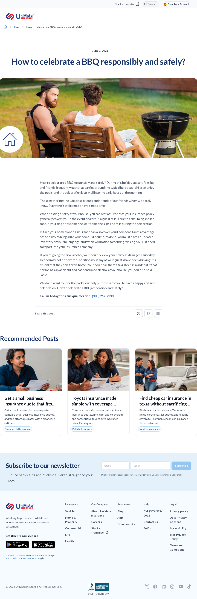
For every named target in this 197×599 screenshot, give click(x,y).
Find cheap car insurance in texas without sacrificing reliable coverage (165, 404)
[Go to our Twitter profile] (147, 586)
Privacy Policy (12, 558)
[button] (139, 313)
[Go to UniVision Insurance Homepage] (20, 16)
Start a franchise (127, 4)
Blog (16, 27)
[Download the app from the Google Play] (17, 544)
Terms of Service (31, 558)
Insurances (71, 504)
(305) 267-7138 (103, 296)
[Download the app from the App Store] (43, 544)
